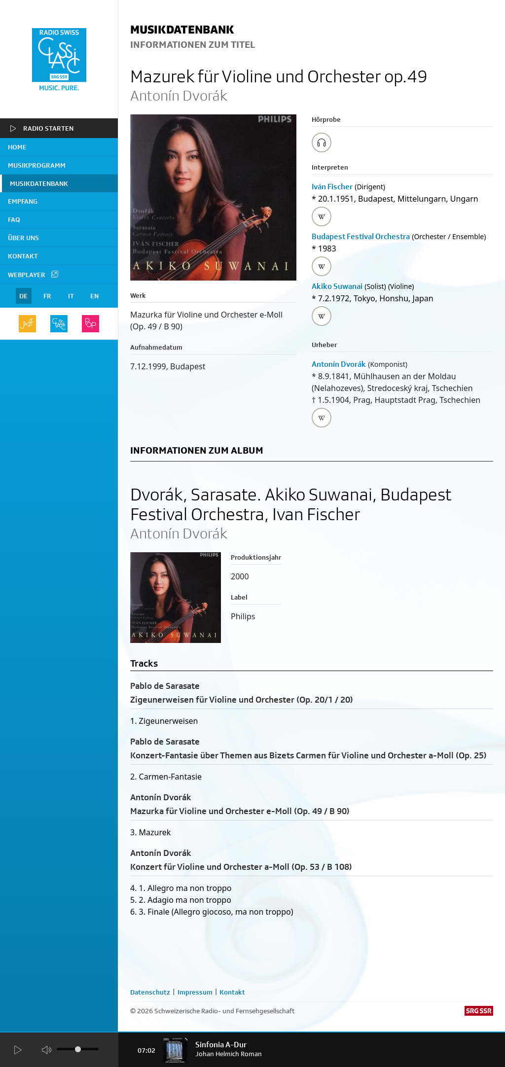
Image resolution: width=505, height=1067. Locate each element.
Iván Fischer (332, 186)
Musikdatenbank (39, 183)
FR (47, 296)
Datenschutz (150, 992)
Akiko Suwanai (337, 286)
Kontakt (23, 256)
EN (94, 296)
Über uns (23, 238)
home (17, 147)
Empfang (22, 201)
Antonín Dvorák (339, 364)
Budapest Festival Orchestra (361, 236)
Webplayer (33, 274)
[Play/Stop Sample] (321, 142)
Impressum (195, 992)
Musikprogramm (37, 165)
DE (23, 296)
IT (71, 296)
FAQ (14, 219)
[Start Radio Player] (17, 1050)
